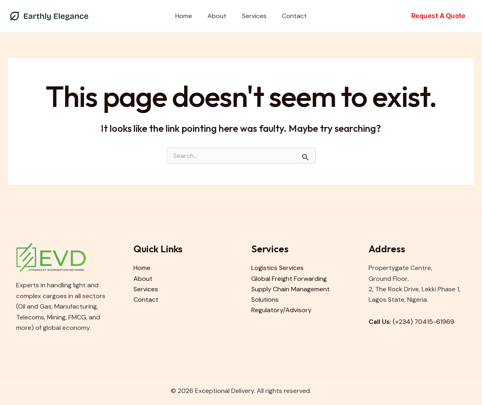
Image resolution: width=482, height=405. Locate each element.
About (218, 16)
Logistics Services (277, 268)
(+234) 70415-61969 (424, 321)
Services (253, 16)
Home (187, 16)
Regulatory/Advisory (281, 310)
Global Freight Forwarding (289, 278)
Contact (290, 16)
